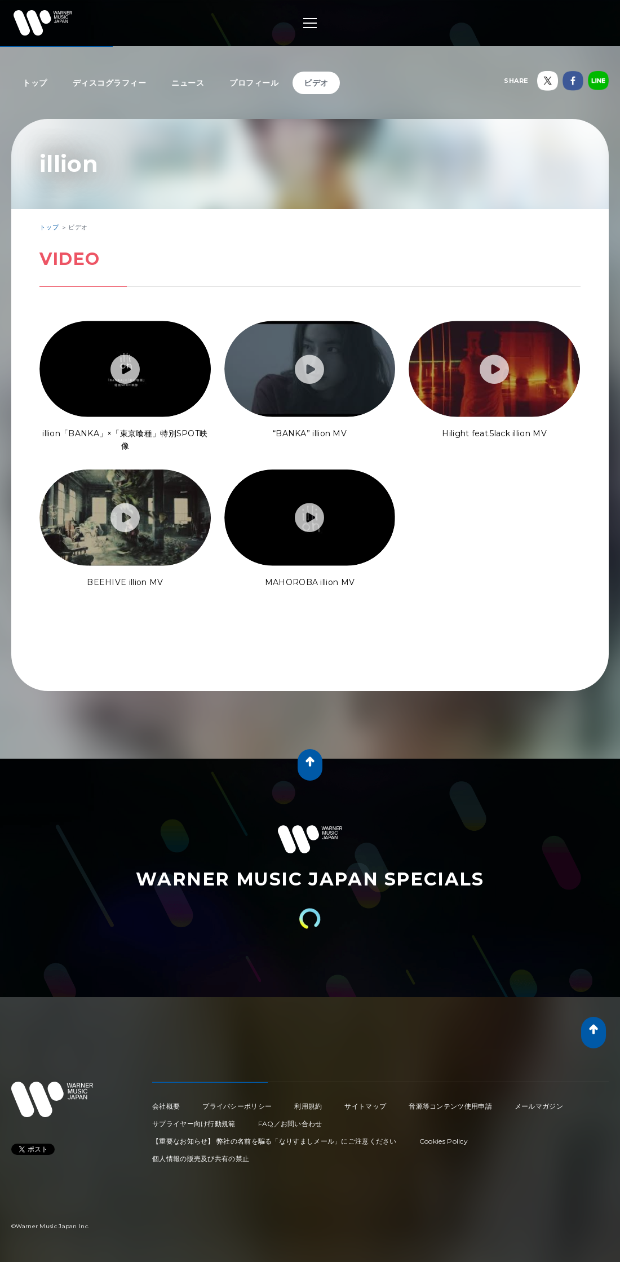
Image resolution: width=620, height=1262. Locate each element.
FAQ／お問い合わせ (290, 1123)
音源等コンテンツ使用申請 (450, 1106)
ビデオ (316, 83)
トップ (35, 83)
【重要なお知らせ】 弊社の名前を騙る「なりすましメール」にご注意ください (274, 1141)
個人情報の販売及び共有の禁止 (200, 1158)
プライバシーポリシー (237, 1106)
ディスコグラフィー (110, 83)
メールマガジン (539, 1106)
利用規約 (308, 1106)
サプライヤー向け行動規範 (194, 1123)
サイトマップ (365, 1106)
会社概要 (166, 1106)
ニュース (187, 83)
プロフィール (253, 83)
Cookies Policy (443, 1141)
